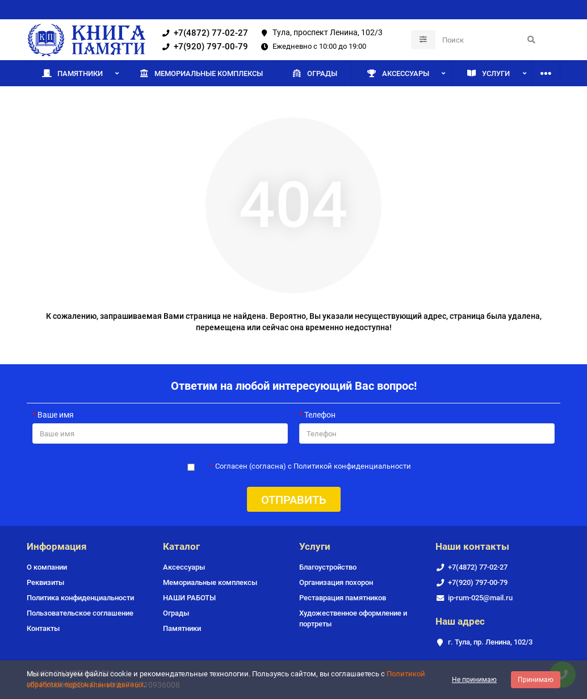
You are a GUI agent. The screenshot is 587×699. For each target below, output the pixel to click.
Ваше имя (55, 414)
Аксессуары (398, 73)
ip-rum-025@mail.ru (480, 597)
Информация (57, 546)
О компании (47, 567)
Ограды (314, 73)
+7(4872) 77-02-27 (203, 33)
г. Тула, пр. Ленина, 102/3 (490, 642)
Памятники (72, 73)
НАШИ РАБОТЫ (189, 597)
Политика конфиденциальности (80, 597)
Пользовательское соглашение (80, 613)
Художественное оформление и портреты (353, 618)
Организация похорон (336, 582)
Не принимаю (474, 680)
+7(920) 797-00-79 (203, 46)
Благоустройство (328, 567)
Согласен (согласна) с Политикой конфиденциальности (313, 466)
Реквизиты (45, 582)
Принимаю (536, 680)
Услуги (488, 73)
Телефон (320, 414)
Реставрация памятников (342, 597)
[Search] (489, 39)
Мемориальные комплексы (201, 73)
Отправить (293, 500)
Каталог (181, 546)
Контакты (43, 628)
